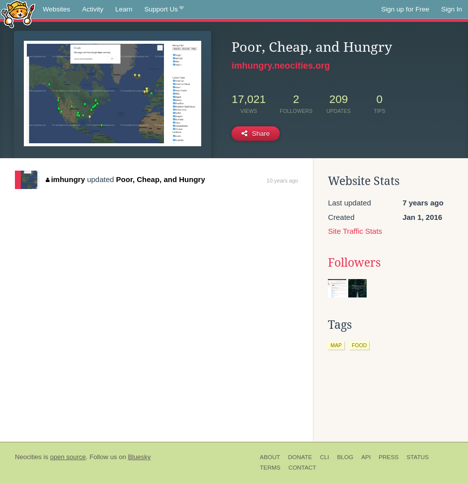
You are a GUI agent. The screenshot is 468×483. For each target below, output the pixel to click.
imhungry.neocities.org (281, 66)
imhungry (65, 179)
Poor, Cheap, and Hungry (160, 179)
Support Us (164, 9)
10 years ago (283, 181)
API (366, 457)
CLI (324, 457)
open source (68, 457)
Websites (56, 9)
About (270, 457)
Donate (300, 457)
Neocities (28, 457)
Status (417, 457)
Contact (302, 467)
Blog (345, 457)
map (336, 345)
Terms (270, 467)
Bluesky (139, 457)
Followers (354, 262)
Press (388, 457)
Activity (92, 9)
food (359, 345)
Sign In (451, 9)
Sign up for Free (405, 9)
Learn (124, 9)
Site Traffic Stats (355, 231)
